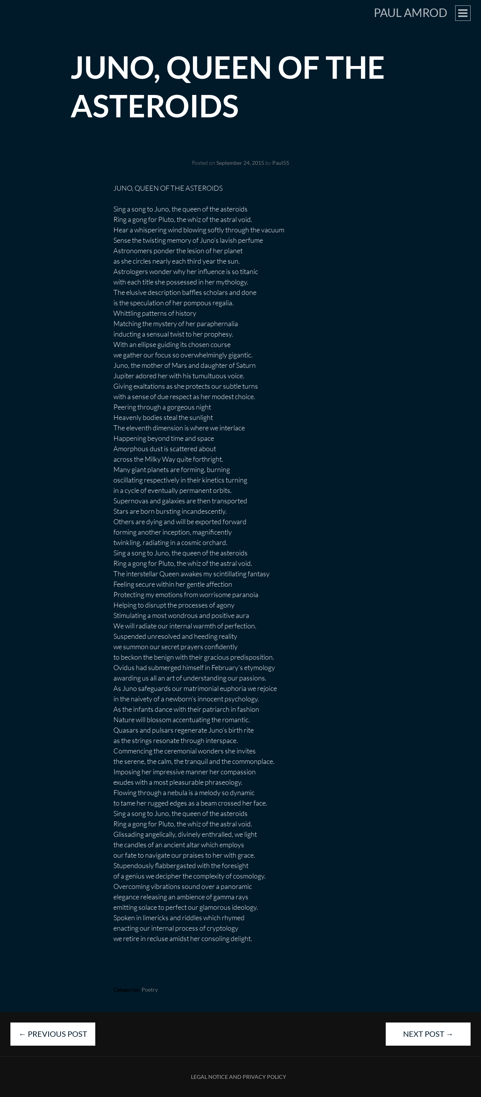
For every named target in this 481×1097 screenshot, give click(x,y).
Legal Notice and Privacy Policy (238, 1076)
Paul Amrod (410, 12)
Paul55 (280, 162)
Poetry (150, 989)
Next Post (428, 1033)
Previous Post (53, 1033)
